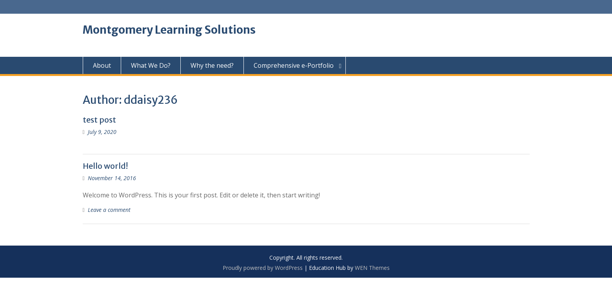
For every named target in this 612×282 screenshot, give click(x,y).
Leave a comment (109, 209)
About (102, 65)
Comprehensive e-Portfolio (294, 65)
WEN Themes (372, 267)
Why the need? (212, 65)
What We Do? (151, 65)
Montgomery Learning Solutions (169, 30)
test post (99, 120)
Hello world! (105, 166)
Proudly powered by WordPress (263, 267)
